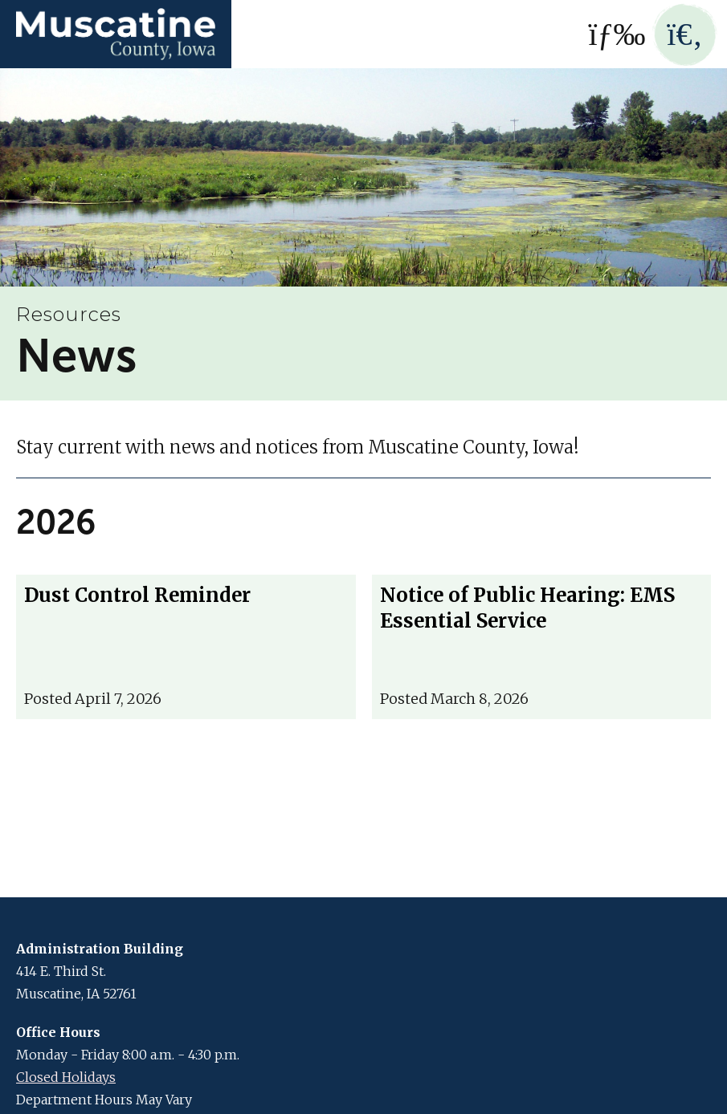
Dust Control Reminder (137, 595)
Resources (68, 314)
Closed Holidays (66, 1077)
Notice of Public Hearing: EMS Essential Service (527, 608)
